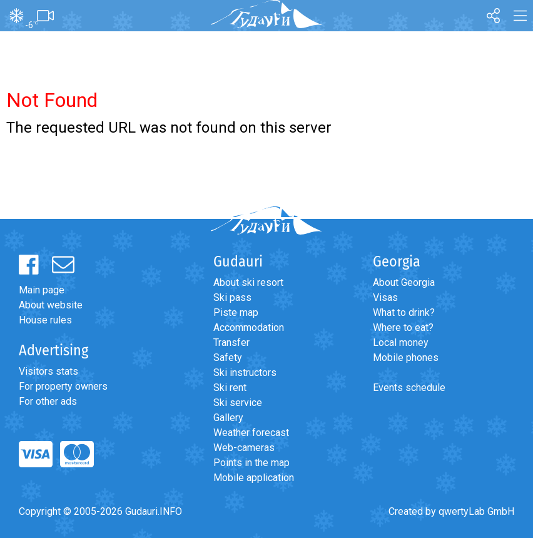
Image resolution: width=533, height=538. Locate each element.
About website (51, 305)
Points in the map (251, 463)
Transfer (231, 342)
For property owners (63, 386)
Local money (401, 342)
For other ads (48, 401)
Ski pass (232, 297)
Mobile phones (406, 357)
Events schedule (409, 387)
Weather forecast (251, 433)
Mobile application (253, 478)
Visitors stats (48, 371)
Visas (385, 297)
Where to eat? (403, 327)
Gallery (228, 418)
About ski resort (248, 282)
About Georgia (404, 282)
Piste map (235, 312)
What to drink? (404, 312)
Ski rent (229, 387)
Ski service (237, 403)
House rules (45, 320)
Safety (227, 357)
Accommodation (248, 327)
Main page (41, 290)
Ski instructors (245, 372)
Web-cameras (244, 448)
